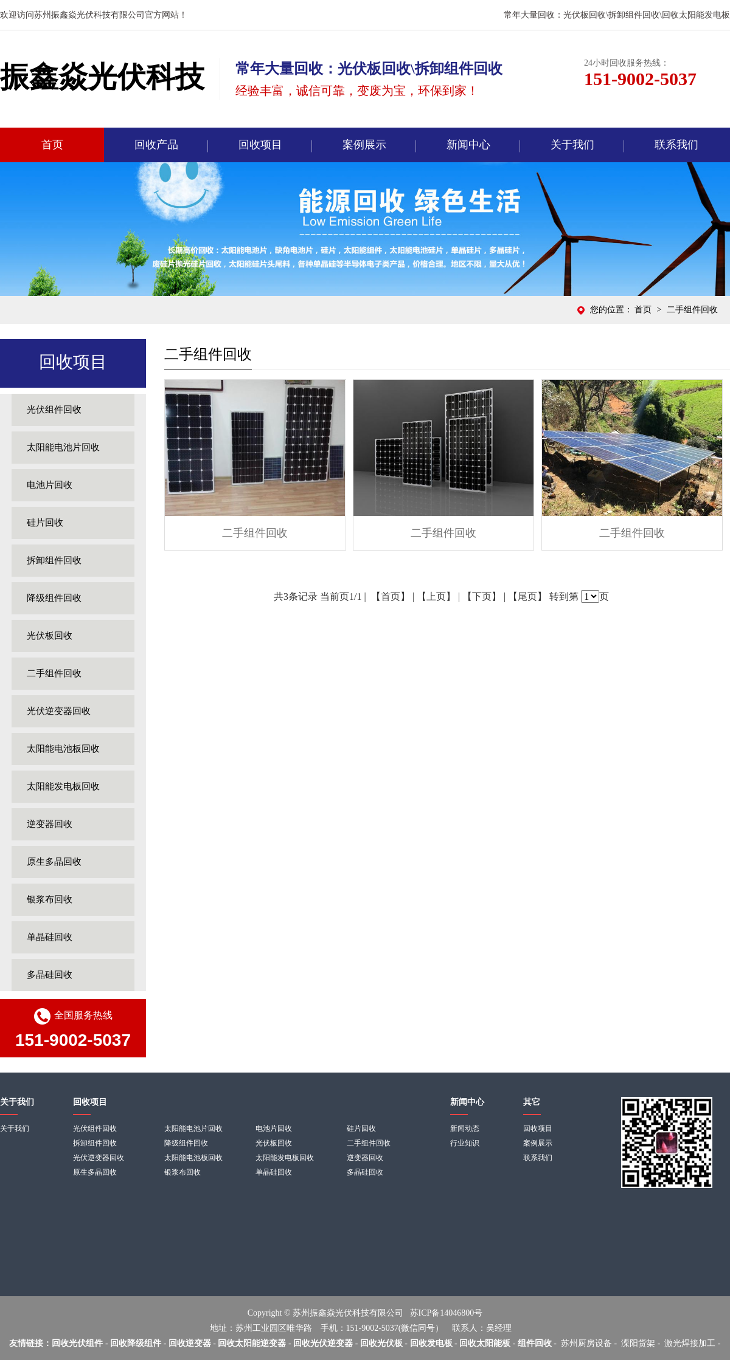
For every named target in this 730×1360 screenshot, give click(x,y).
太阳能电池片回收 (63, 447)
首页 (52, 145)
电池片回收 (49, 485)
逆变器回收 (49, 824)
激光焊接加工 (689, 1343)
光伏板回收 (49, 636)
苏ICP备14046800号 (446, 1312)
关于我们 (572, 145)
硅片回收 (45, 522)
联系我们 (676, 145)
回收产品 (156, 145)
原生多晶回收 (54, 862)
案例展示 (364, 145)
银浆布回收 (49, 899)
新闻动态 (464, 1128)
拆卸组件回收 (54, 560)
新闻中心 (468, 145)
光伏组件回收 (54, 409)
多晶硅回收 (49, 975)
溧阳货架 (638, 1343)
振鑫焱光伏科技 (102, 77)
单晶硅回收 (49, 937)
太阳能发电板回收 (63, 786)
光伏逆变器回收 (59, 711)
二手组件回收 (54, 673)
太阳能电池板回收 (63, 749)
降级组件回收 (54, 598)
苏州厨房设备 (586, 1343)
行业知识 (464, 1143)
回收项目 (260, 145)
